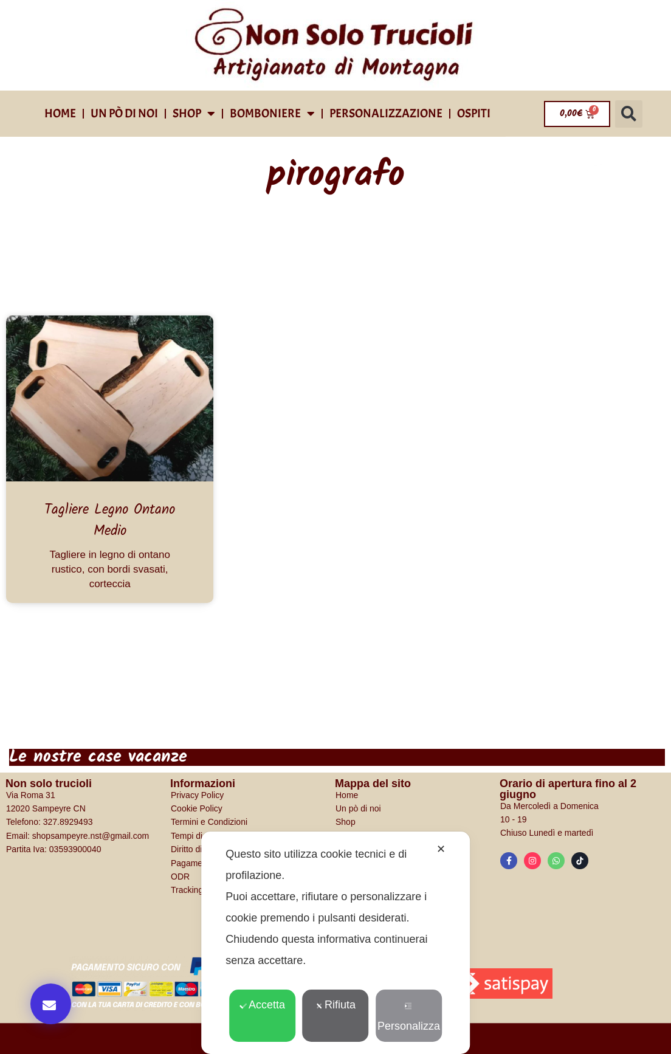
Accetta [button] (262, 1005)
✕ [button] (441, 849)
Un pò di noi (124, 113)
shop (194, 114)
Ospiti (473, 113)
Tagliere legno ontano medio (109, 520)
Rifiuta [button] (335, 1005)
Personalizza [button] (408, 1017)
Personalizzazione (385, 113)
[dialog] (335, 943)
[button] (628, 114)
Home (60, 113)
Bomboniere (272, 114)
